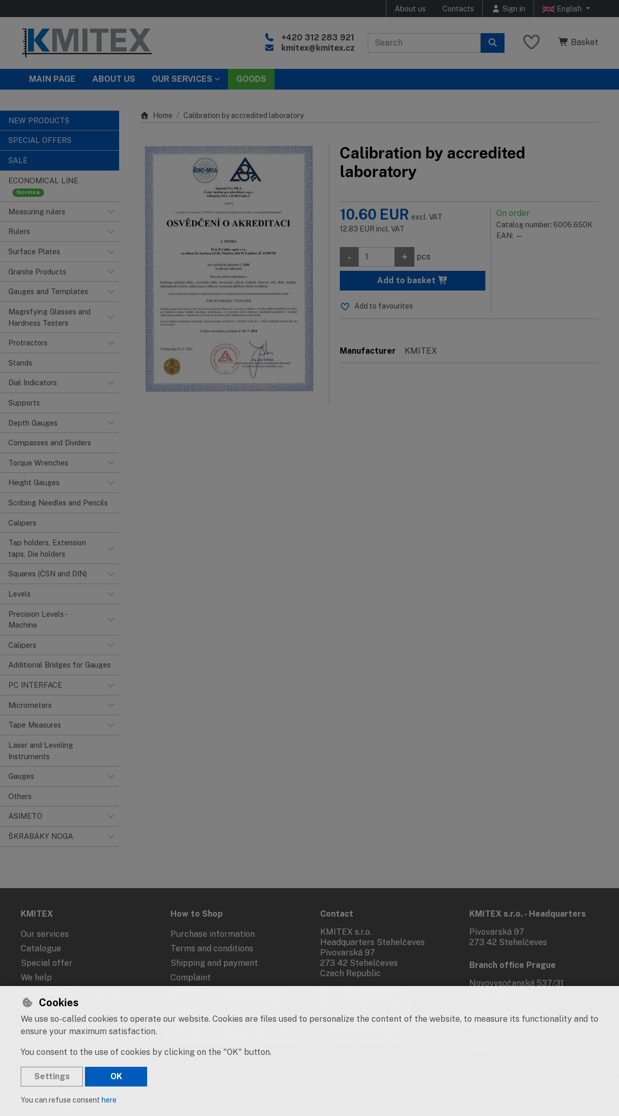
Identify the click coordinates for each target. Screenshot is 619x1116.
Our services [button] (182, 79)
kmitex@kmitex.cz (318, 48)
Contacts (458, 8)
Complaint (190, 977)
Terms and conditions (211, 948)
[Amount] (376, 257)
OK (116, 1076)
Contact (336, 914)
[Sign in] (508, 8)
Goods (251, 79)
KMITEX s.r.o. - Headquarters (527, 914)
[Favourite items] (531, 43)
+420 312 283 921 (317, 37)
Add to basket (412, 280)
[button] (111, 212)
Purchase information (212, 934)
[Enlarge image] (229, 270)
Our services (45, 934)
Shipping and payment (214, 963)
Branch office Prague (512, 965)
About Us (113, 79)
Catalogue (41, 948)
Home (156, 115)
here (109, 1100)
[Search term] (424, 43)
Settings (52, 1076)
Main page (52, 79)
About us (410, 8)
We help (36, 977)
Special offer (47, 963)
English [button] (563, 8)
